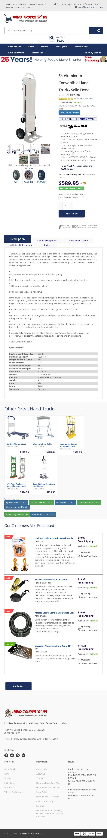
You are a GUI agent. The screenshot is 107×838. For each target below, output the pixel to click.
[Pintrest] (18, 755)
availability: (83, 546)
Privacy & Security (44, 801)
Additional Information (21, 245)
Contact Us (41, 769)
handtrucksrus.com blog (48, 783)
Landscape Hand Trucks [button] (89, 504)
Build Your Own (16, 52)
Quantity (85, 552)
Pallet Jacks (61, 46)
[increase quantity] (71, 206)
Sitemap (32, 4)
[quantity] (65, 206)
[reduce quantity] (61, 206)
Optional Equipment (47, 240)
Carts (31, 46)
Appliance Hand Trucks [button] (16, 504)
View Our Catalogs (23, 7)
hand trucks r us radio (47, 796)
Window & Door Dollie (42, 446)
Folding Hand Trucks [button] (65, 504)
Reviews (47, 245)
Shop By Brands (93, 52)
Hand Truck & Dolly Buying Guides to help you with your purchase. (50, 813)
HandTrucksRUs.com (29, 833)
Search (94, 30)
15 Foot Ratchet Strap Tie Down (51, 579)
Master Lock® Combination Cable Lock (54, 612)
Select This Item (88, 555)
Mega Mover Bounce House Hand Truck (68, 447)
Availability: (67, 102)
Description (17, 239)
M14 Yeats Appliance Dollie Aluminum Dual (16, 487)
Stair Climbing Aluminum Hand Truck (44, 487)
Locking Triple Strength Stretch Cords (54, 538)
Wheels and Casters (13, 792)
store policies (42, 792)
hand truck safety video (48, 787)
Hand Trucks (14, 46)
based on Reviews (84, 98)
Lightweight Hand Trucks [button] (17, 509)
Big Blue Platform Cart (16, 446)
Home (8, 4)
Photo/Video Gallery (78, 240)
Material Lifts (81, 46)
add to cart (72, 213)
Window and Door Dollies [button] (43, 516)
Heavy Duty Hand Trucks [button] (17, 516)
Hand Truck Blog (19, 4)
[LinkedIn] (23, 755)
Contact (41, 4)
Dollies (44, 46)
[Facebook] (6, 755)
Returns (40, 805)
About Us (9, 7)
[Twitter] (12, 755)
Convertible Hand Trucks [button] (41, 504)
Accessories (37, 52)
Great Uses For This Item (69, 112)
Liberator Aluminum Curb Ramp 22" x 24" (54, 647)
